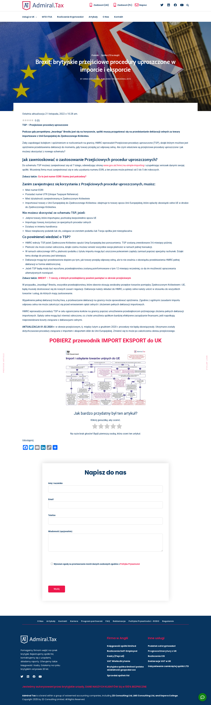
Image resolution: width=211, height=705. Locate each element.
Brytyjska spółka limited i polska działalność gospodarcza (125, 668)
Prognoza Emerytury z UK (162, 651)
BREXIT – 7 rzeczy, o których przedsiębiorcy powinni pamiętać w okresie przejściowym (84, 278)
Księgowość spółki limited (121, 645)
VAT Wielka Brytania (118, 661)
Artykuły (93, 16)
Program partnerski (92, 621)
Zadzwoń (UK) (101, 5)
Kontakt (118, 16)
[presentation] (70, 576)
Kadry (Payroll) (115, 656)
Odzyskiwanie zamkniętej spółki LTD (168, 666)
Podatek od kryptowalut (162, 645)
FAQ (108, 621)
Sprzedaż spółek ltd (118, 675)
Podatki (95, 55)
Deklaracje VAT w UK (159, 661)
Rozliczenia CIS (156, 656)
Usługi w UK (28, 16)
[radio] (95, 426)
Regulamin (168, 621)
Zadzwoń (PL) (124, 5)
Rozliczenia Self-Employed (122, 651)
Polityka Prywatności (130, 564)
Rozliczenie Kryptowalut (70, 16)
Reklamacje (119, 621)
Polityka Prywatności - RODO (144, 621)
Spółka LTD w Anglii (110, 55)
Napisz (143, 5)
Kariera (74, 621)
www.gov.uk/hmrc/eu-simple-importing (123, 165)
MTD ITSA (47, 16)
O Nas (106, 16)
